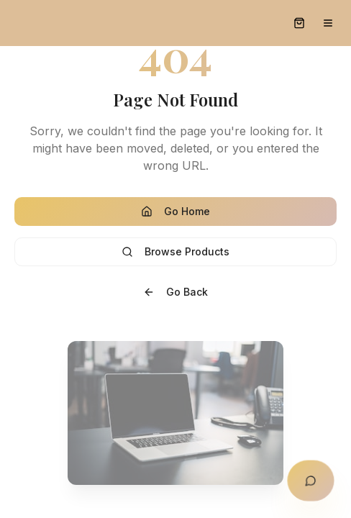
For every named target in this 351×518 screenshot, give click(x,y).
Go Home (175, 211)
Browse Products (175, 251)
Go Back (175, 292)
